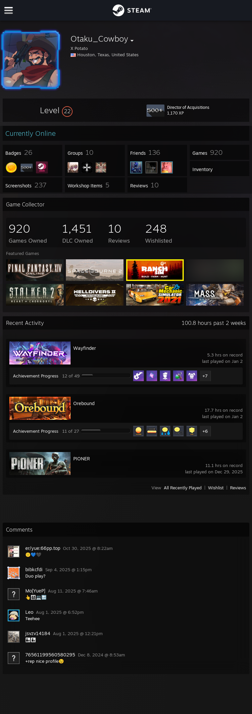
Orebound (84, 403)
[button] (56, 110)
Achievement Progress (35, 375)
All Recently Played (183, 487)
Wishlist (216, 487)
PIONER (81, 458)
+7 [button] (205, 375)
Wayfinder (84, 348)
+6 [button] (205, 431)
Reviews (238, 487)
